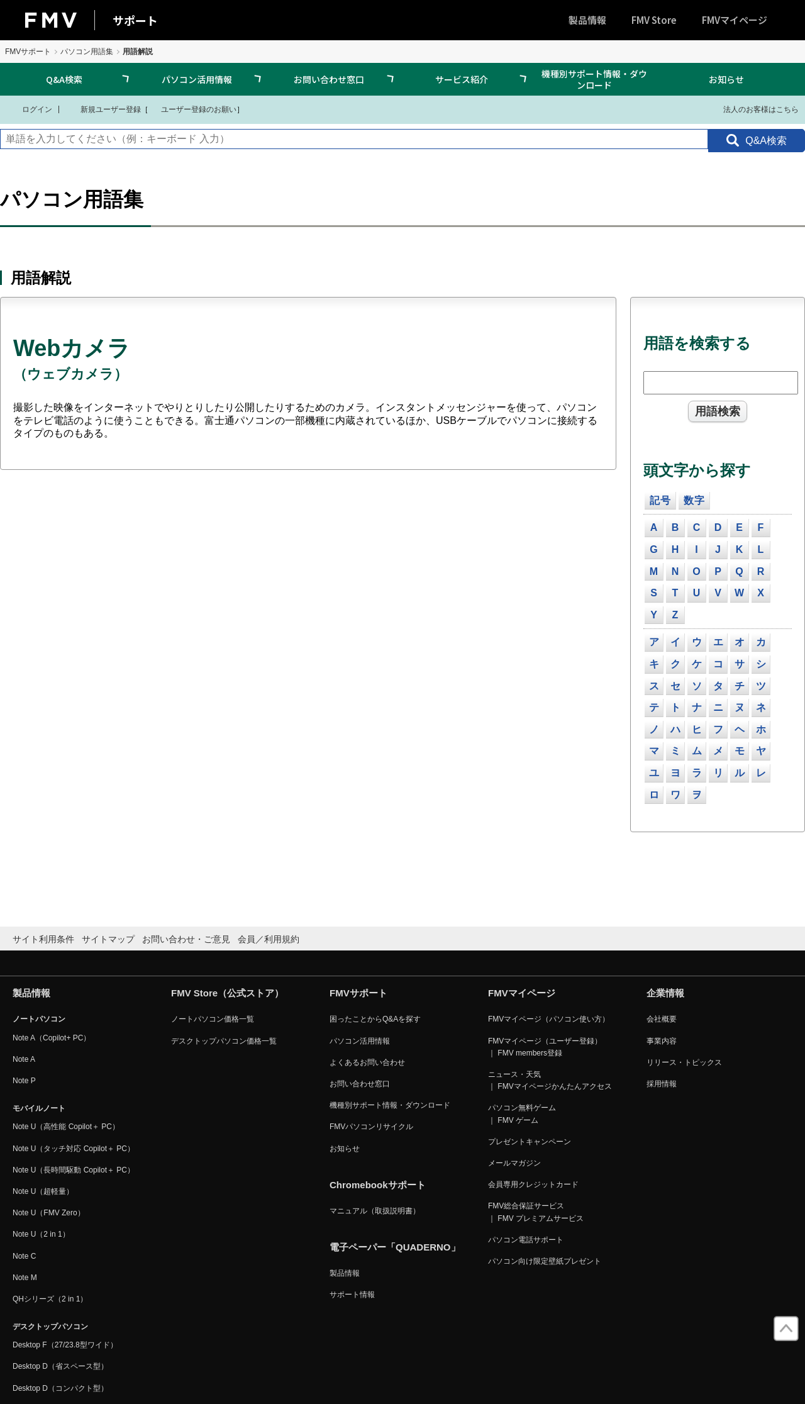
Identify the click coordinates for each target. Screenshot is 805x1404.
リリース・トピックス (684, 1062)
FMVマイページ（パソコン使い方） (548, 1019)
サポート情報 (352, 1294)
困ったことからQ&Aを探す (375, 1019)
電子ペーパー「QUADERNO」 (395, 1247)
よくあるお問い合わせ (367, 1062)
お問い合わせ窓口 (329, 79)
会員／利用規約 (268, 939)
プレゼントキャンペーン (529, 1141)
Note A (24, 1059)
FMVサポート (28, 51)
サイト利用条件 (43, 939)
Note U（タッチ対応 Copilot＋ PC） (74, 1148)
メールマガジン (514, 1163)
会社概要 (662, 1019)
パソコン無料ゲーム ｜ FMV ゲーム (522, 1113)
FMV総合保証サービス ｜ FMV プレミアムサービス (536, 1211)
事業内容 (662, 1041)
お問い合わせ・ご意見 (186, 939)
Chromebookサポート (378, 1184)
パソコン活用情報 (197, 79)
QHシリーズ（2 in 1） (50, 1299)
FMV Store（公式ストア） (227, 993)
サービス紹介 (461, 79)
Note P (24, 1080)
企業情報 (665, 993)
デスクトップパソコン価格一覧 (224, 1041)
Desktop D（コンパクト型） (60, 1388)
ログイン (29, 109)
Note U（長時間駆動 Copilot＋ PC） (74, 1170)
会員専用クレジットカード (533, 1184)
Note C (24, 1256)
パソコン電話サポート (526, 1239)
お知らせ (726, 79)
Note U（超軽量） (43, 1191)
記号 (660, 500)
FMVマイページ (734, 19)
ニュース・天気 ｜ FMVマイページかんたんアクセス (550, 1080)
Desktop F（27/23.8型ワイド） (65, 1344)
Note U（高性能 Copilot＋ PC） (66, 1126)
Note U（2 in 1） (41, 1234)
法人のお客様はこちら (753, 109)
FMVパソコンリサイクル (371, 1126)
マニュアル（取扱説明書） (375, 1210)
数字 (694, 500)
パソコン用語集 (86, 51)
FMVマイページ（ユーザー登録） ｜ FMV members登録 (545, 1047)
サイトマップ (108, 939)
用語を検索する (697, 343)
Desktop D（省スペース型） (60, 1366)
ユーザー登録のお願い (192, 109)
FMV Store (654, 19)
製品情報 (587, 19)
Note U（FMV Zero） (49, 1212)
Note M (25, 1277)
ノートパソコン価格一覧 (212, 1019)
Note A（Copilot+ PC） (52, 1038)
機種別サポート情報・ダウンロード (594, 79)
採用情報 (662, 1083)
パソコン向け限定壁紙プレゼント (544, 1261)
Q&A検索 (64, 79)
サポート (135, 20)
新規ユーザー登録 (103, 109)
